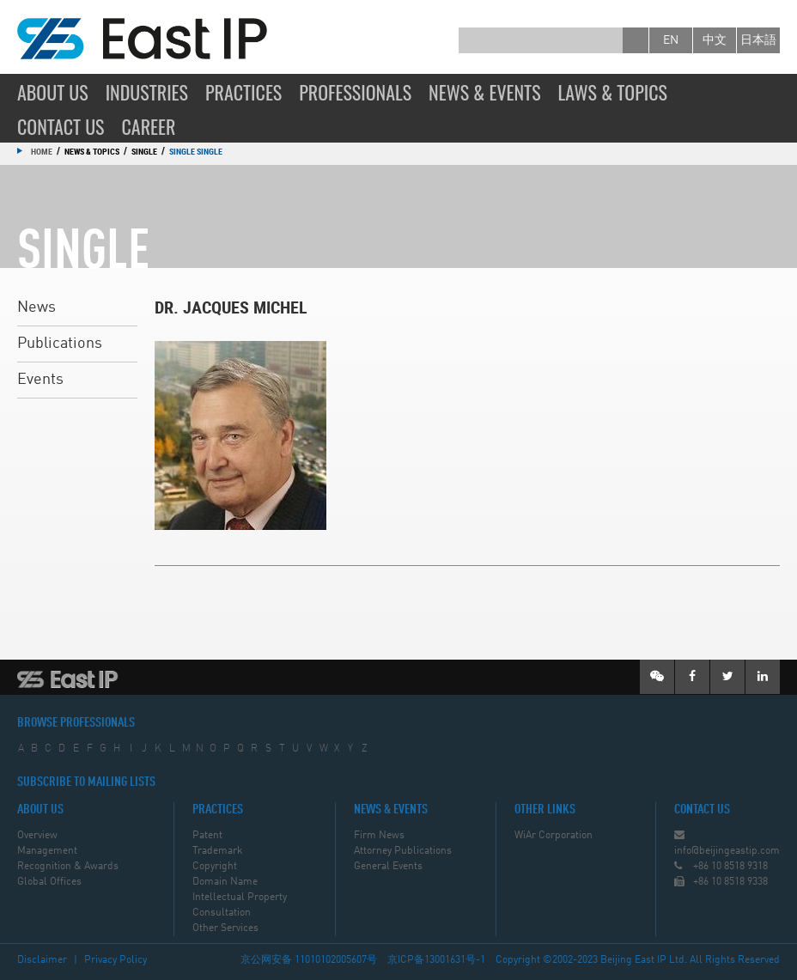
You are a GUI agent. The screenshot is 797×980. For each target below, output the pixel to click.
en (670, 40)
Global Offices (49, 882)
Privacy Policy (115, 960)
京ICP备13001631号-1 (436, 960)
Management (47, 851)
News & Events (485, 92)
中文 (715, 40)
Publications (59, 343)
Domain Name (225, 882)
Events (40, 379)
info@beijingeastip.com (727, 851)
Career (149, 126)
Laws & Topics (612, 92)
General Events (388, 866)
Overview (37, 836)
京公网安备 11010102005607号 (308, 960)
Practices (243, 92)
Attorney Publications (403, 851)
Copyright (214, 866)
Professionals (355, 92)
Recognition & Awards (68, 866)
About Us (52, 92)
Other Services (225, 928)
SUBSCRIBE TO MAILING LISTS (86, 782)
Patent (207, 836)
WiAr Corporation (553, 836)
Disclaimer (42, 960)
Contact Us (61, 126)
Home (41, 151)
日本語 (758, 40)
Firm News (379, 836)
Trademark (217, 851)
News (36, 307)
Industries (147, 92)
